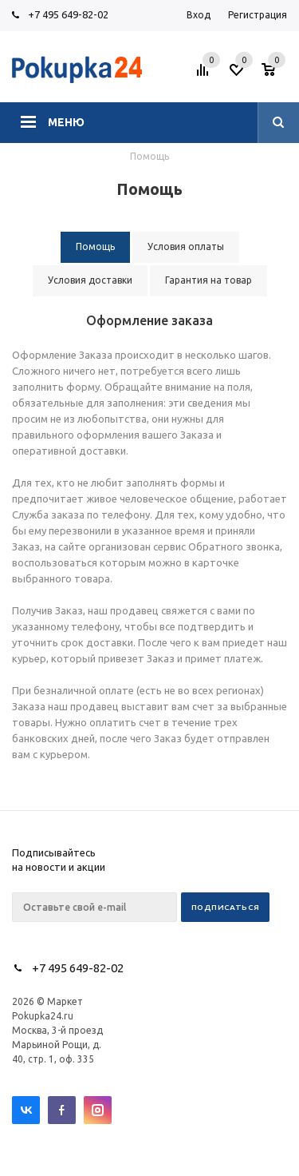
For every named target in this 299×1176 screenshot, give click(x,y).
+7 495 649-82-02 (68, 14)
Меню (66, 122)
